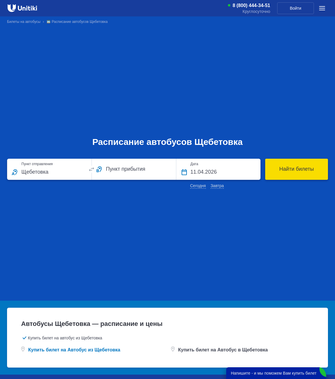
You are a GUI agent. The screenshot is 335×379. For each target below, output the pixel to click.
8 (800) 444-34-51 (251, 5)
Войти (295, 8)
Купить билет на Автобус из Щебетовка (74, 349)
